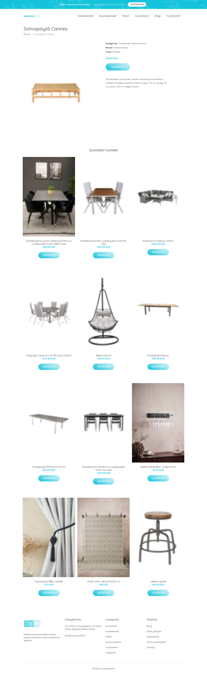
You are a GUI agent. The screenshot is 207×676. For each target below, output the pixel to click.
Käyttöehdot (153, 639)
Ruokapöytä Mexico (158, 357)
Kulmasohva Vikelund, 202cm (158, 243)
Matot (125, 17)
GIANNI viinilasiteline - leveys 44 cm (158, 469)
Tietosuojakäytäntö (156, 644)
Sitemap (151, 649)
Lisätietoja (118, 69)
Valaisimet (111, 655)
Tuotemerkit (173, 17)
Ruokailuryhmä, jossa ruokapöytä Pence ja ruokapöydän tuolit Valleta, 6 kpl (49, 245)
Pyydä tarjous (137, 4)
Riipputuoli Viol (103, 357)
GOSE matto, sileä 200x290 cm (103, 584)
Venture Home (139, 46)
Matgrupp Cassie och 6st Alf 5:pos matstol (48, 357)
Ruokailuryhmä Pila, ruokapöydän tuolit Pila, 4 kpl (103, 245)
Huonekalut (142, 17)
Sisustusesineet (107, 17)
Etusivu (27, 36)
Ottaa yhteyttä (154, 633)
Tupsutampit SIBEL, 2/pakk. (49, 584)
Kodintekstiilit (85, 17)
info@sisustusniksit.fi (75, 638)
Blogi (157, 17)
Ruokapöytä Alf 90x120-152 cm (49, 469)
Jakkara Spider (158, 584)
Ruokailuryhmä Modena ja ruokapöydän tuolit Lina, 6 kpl (103, 471)
